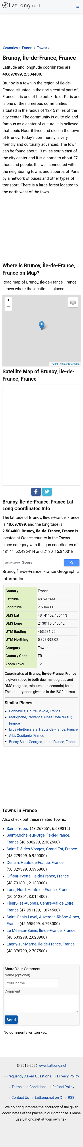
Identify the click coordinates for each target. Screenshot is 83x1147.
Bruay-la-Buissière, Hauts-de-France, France (43, 729)
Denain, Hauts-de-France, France (35, 862)
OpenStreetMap (70, 364)
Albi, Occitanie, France (26, 735)
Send (11, 1019)
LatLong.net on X (48, 1097)
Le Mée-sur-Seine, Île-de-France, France (41, 930)
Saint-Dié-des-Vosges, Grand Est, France (42, 849)
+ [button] (8, 300)
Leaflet (54, 364)
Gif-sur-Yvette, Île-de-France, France (38, 876)
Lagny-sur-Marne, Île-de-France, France (41, 944)
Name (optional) (17, 975)
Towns (42, 48)
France (27, 48)
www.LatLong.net (52, 1065)
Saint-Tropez (18, 828)
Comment (12, 991)
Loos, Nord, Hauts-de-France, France (38, 889)
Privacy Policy (68, 1076)
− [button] (8, 307)
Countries (10, 48)
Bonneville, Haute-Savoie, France (34, 711)
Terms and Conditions (29, 1087)
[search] (30, 563)
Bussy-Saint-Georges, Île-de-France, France (43, 742)
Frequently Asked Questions (29, 1076)
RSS (71, 1097)
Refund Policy (63, 1087)
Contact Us (20, 1097)
